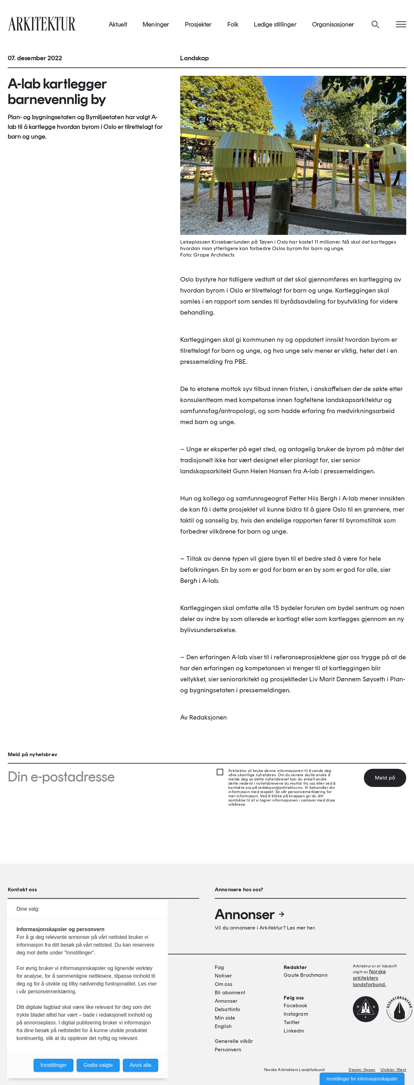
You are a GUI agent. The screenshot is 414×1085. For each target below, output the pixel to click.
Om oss (223, 984)
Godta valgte (98, 1065)
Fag (219, 967)
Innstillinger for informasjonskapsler (362, 1078)
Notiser (223, 976)
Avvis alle (140, 1065)
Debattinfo (227, 1009)
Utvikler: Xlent (393, 1070)
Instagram (296, 1014)
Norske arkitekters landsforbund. (369, 977)
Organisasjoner (333, 25)
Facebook (295, 1005)
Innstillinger (53, 1065)
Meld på (385, 778)
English (223, 1026)
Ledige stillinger (275, 25)
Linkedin (294, 1031)
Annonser (250, 914)
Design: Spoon (362, 1070)
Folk (233, 25)
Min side (225, 1018)
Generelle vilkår (234, 1041)
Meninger (156, 25)
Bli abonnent (230, 992)
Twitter (292, 1022)
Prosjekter (198, 25)
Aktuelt (118, 25)
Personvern (228, 1049)
